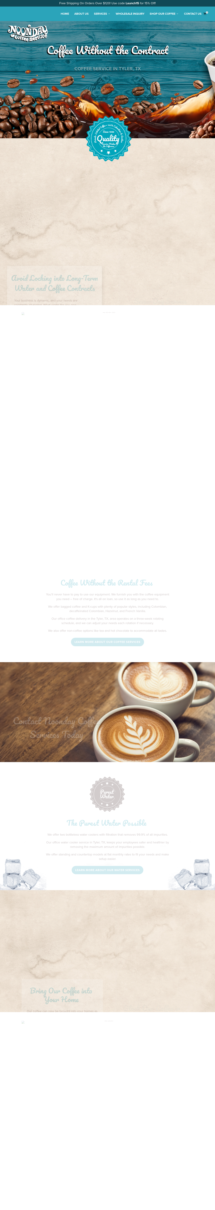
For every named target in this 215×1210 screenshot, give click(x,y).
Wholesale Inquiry (130, 14)
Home (65, 14)
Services (102, 14)
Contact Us (193, 14)
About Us (81, 14)
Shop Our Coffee (164, 14)
